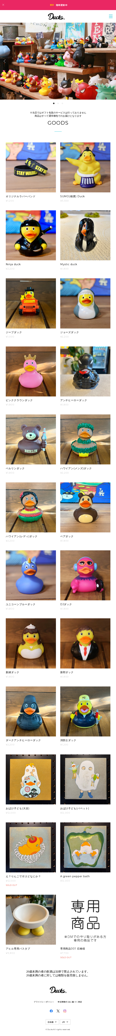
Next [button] (110, 61)
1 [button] (53, 103)
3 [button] (62, 103)
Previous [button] (5, 61)
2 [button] (58, 103)
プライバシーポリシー (44, 1001)
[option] (58, 61)
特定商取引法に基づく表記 (70, 1001)
